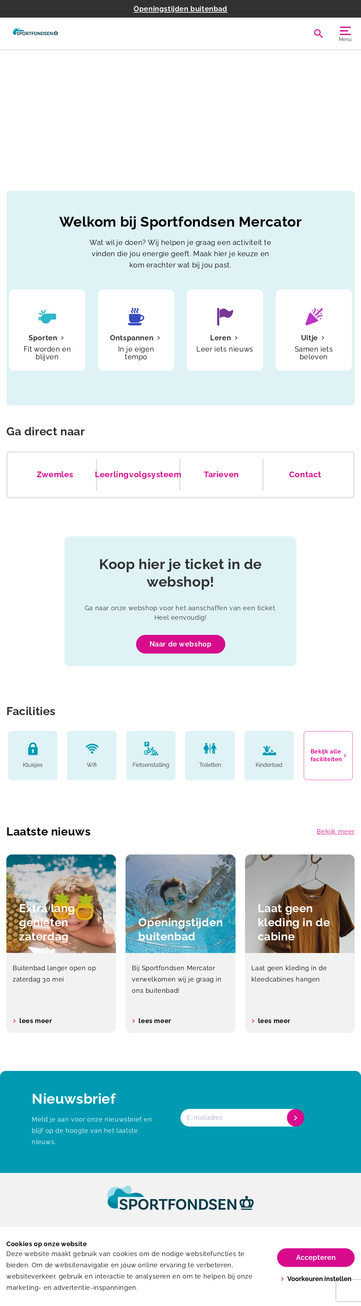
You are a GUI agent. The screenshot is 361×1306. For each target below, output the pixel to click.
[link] (180, 1204)
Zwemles (55, 474)
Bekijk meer (336, 831)
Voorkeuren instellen (316, 1278)
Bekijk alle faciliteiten (328, 755)
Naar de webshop (180, 644)
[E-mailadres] (241, 1118)
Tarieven (221, 474)
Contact (305, 474)
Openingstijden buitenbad (180, 9)
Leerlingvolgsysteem (138, 474)
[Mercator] (35, 33)
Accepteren (316, 1257)
